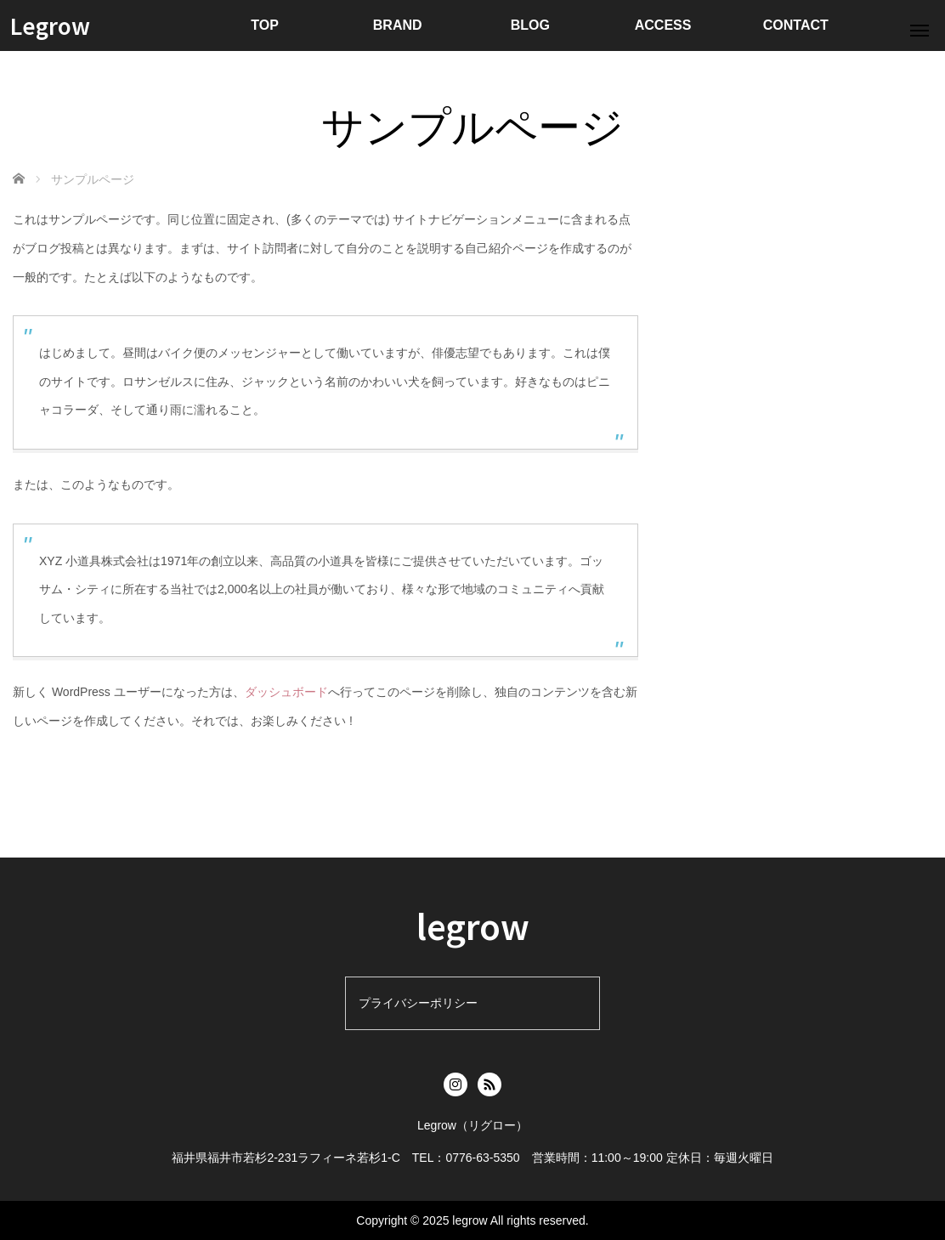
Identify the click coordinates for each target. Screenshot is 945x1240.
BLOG (530, 25)
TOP (265, 25)
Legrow (50, 25)
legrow (472, 925)
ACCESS (663, 25)
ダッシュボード (286, 692)
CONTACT (796, 25)
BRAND (397, 25)
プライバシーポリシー (418, 1003)
